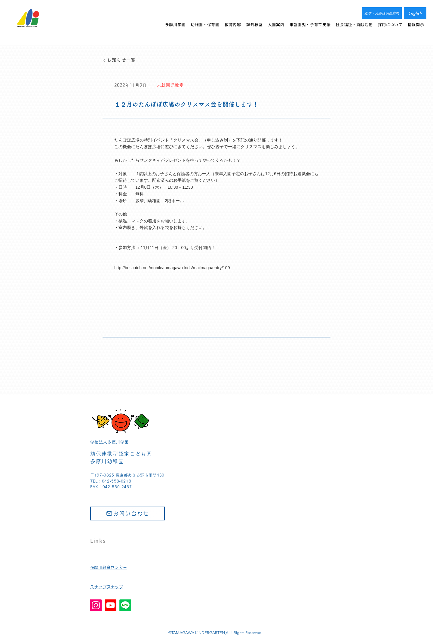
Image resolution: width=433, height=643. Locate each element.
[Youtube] (110, 605)
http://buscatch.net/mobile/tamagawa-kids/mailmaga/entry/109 (172, 267)
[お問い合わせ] (127, 513)
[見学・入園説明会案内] (382, 13)
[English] (415, 13)
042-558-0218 (116, 481)
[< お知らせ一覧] (122, 60)
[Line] (125, 605)
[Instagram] (96, 605)
